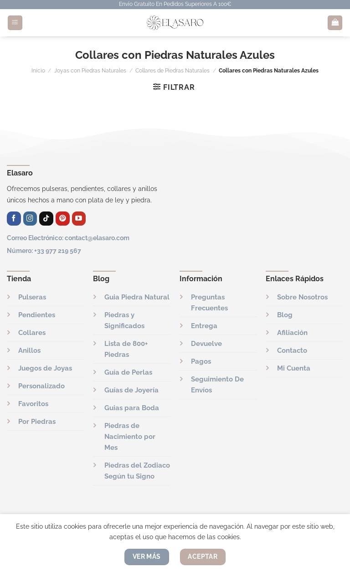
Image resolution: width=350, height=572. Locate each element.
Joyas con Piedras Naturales (90, 70)
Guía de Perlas (128, 372)
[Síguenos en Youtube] (79, 218)
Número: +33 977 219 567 (44, 250)
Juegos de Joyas (45, 368)
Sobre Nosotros (302, 297)
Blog (285, 315)
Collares (32, 333)
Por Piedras (37, 421)
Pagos (201, 361)
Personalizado (41, 386)
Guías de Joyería (131, 390)
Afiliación (292, 333)
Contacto (292, 350)
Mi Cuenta (293, 368)
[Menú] (15, 23)
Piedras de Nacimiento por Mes (129, 437)
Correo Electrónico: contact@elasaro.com (68, 238)
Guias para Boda (131, 408)
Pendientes (36, 315)
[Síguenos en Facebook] (14, 218)
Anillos (29, 350)
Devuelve (206, 344)
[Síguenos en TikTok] (46, 218)
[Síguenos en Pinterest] (63, 218)
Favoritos (33, 404)
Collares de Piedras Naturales (172, 70)
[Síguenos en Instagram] (30, 218)
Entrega (204, 326)
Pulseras (32, 297)
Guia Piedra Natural (137, 297)
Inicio (38, 70)
